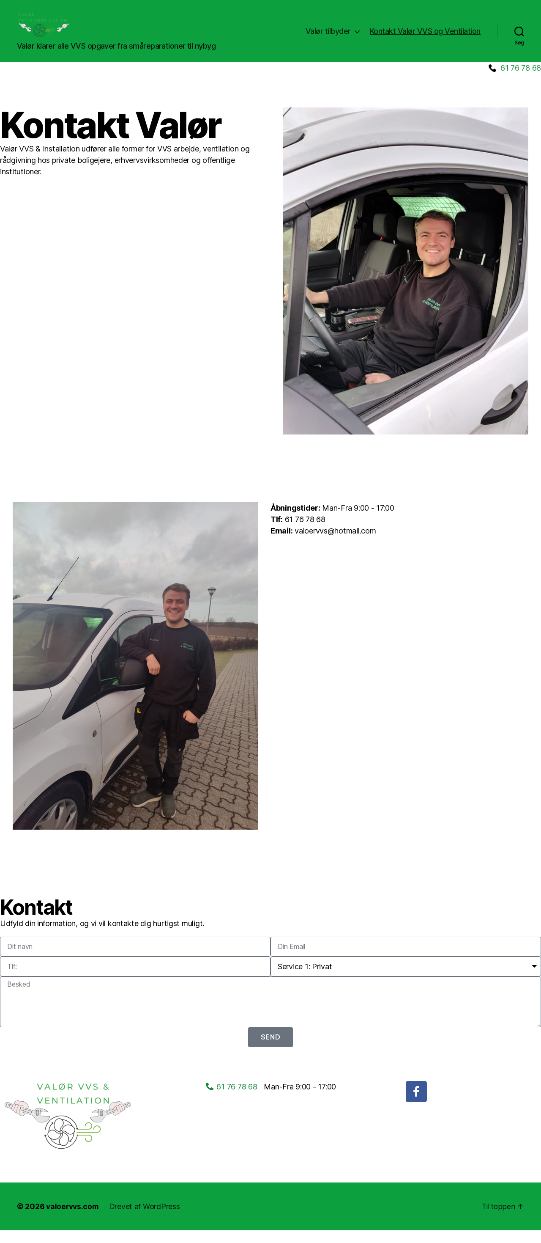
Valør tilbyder (328, 37)
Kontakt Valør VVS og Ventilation (425, 37)
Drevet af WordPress (146, 1219)
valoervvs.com (73, 1219)
